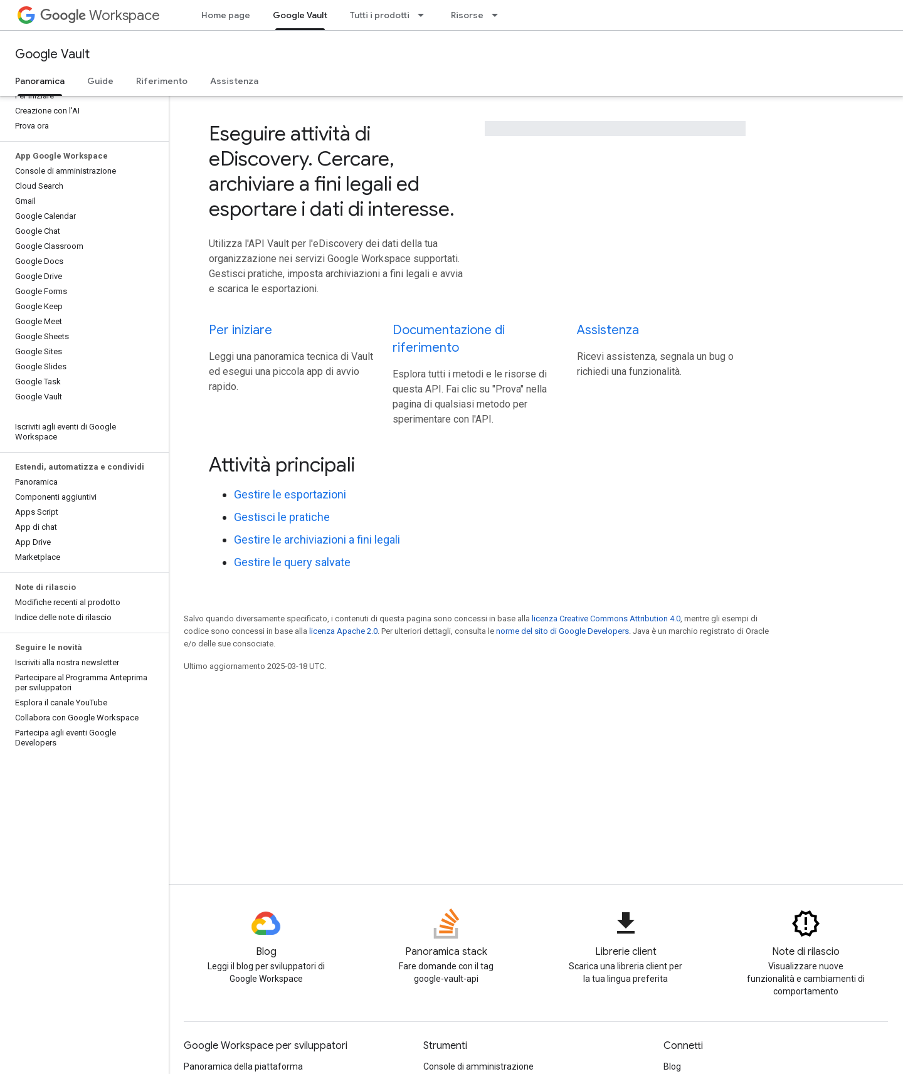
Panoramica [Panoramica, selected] (40, 81)
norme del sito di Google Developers (562, 631)
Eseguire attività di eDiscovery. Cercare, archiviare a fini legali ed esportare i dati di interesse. (332, 171)
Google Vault (52, 54)
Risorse (467, 15)
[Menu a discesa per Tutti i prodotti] (424, 15)
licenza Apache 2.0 (343, 631)
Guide (100, 81)
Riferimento (161, 81)
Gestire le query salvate (292, 562)
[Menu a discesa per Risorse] (498, 15)
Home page (225, 15)
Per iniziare (240, 330)
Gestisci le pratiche (282, 517)
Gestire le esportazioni (290, 494)
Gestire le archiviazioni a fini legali (317, 539)
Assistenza (234, 81)
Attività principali (282, 464)
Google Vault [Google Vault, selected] (300, 15)
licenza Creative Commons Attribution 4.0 (606, 618)
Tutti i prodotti (379, 15)
